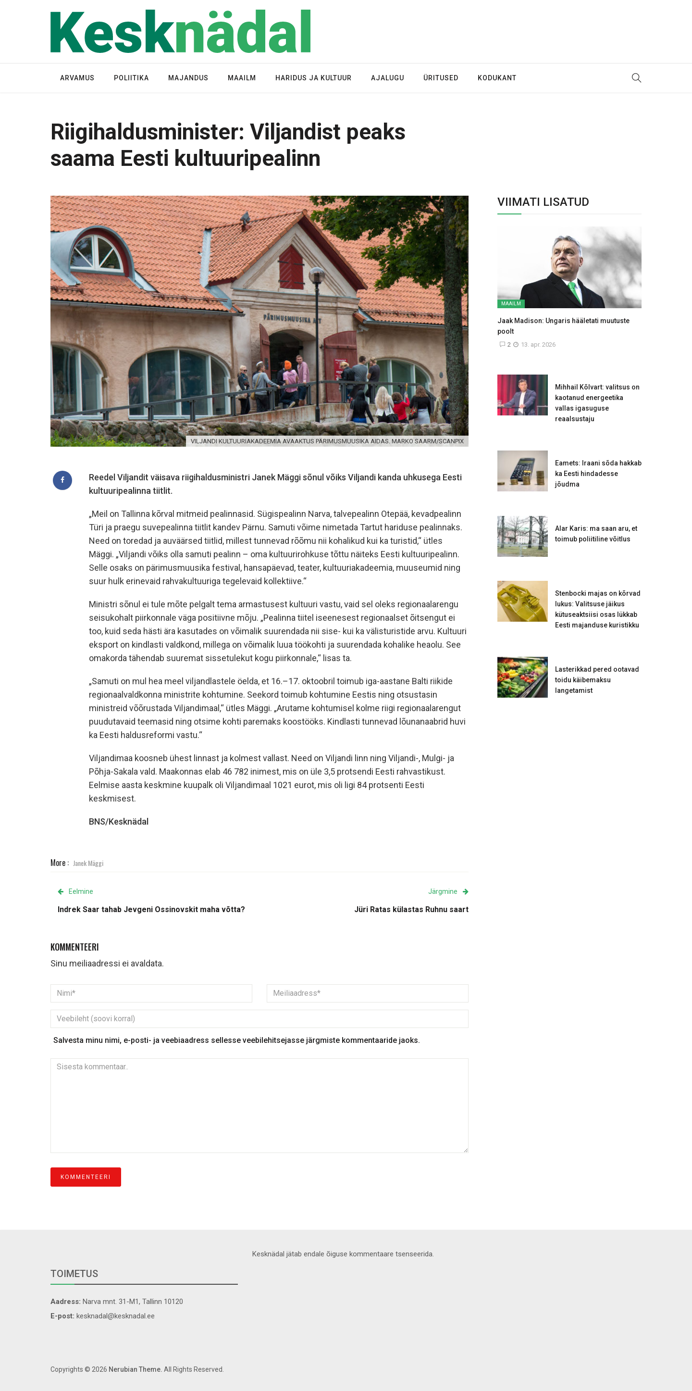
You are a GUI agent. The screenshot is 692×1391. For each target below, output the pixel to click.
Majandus (188, 78)
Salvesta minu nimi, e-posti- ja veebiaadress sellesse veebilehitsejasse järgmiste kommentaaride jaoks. (236, 1040)
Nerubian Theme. (135, 1369)
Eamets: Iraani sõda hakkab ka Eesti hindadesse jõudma (598, 473)
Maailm (242, 78)
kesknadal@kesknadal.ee (115, 1316)
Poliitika (131, 78)
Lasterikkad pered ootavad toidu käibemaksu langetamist (597, 679)
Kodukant (497, 78)
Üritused (440, 78)
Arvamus (77, 78)
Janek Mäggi (88, 863)
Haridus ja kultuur (313, 78)
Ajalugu (387, 78)
